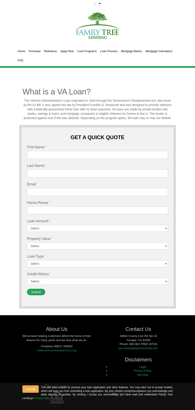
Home (21, 51)
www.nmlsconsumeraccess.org (56, 350)
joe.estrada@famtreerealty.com (138, 348)
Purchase (35, 51)
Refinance (50, 51)
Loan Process (109, 51)
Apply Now (67, 51)
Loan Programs (87, 51)
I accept (30, 389)
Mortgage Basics (131, 51)
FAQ (20, 60)
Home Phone (38, 203)
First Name (37, 147)
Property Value (40, 239)
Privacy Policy (142, 370)
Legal (142, 366)
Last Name (37, 166)
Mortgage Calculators (159, 51)
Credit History (39, 274)
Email (32, 184)
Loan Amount (39, 221)
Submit (36, 292)
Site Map (142, 374)
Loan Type (36, 256)
